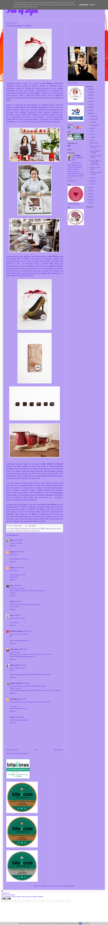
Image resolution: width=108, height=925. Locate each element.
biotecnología (24, 528)
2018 (89, 113)
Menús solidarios (94, 143)
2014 (89, 197)
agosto (92, 128)
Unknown (12, 552)
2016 (90, 191)
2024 (90, 95)
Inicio (36, 750)
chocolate (33, 528)
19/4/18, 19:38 (18, 540)
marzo (92, 178)
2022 (90, 101)
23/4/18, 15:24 (22, 665)
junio (91, 134)
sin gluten (33, 531)
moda (8, 531)
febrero (92, 181)
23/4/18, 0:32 (27, 631)
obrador (12, 531)
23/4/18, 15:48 (25, 683)
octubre (92, 122)
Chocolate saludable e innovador (95, 152)
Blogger (72, 886)
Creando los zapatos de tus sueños (96, 173)
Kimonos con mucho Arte (95, 168)
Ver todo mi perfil (72, 181)
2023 (90, 98)
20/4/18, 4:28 (19, 568)
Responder (13, 546)
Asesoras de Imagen (15, 683)
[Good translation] (3, 898)
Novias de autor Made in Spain (95, 156)
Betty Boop (18, 528)
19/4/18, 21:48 (19, 552)
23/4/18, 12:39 (23, 649)
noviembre (93, 119)
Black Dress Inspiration (16, 631)
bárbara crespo (14, 665)
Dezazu (12, 540)
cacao (29, 528)
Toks (11, 615)
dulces (36, 528)
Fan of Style (77, 155)
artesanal (12, 528)
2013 (89, 200)
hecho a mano (52, 528)
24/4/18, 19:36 (19, 717)
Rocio (11, 586)
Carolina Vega (13, 699)
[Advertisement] (85, 33)
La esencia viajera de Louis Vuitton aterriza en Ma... (95, 162)
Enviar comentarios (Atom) (21, 753)
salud (21, 531)
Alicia (11, 601)
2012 (89, 203)
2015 (90, 194)
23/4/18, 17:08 (22, 699)
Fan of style (22, 10)
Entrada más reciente (12, 750)
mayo (91, 137)
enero (91, 184)
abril (91, 140)
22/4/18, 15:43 (17, 615)
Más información (86, 923)
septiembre (93, 125)
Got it (92, 5)
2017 (89, 188)
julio (91, 131)
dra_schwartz (55, 886)
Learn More (84, 5)
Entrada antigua (58, 750)
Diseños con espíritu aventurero (95, 147)
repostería (16, 531)
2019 (89, 110)
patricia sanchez (14, 649)
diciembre (93, 116)
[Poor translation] (8, 898)
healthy (46, 528)
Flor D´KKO (47, 83)
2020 (90, 107)
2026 (90, 89)
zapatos (37, 531)
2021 (89, 104)
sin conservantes (26, 531)
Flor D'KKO (47, 464)
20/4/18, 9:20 (17, 586)
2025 (90, 92)
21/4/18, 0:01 (17, 601)
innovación (58, 528)
